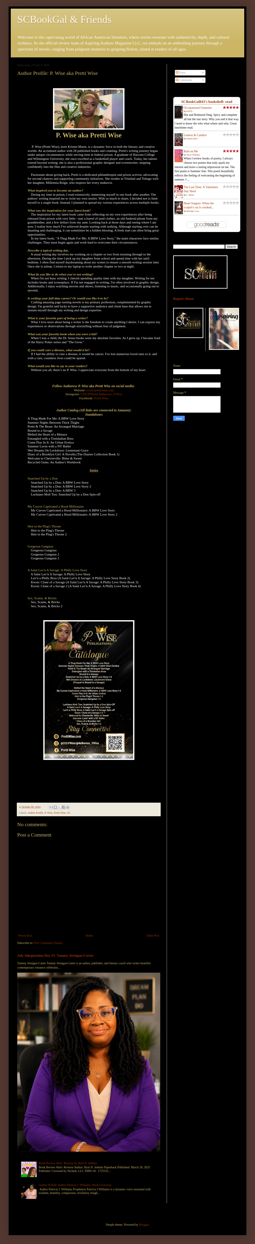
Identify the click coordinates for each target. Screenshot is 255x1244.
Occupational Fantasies (198, 107)
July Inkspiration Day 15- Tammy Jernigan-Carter (55, 955)
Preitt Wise (101, 398)
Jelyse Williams (193, 155)
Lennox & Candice (195, 135)
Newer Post (25, 935)
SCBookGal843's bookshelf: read (206, 102)
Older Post (152, 935)
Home (89, 935)
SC (68, 812)
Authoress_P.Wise (110, 394)
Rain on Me (191, 151)
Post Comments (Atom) (48, 943)
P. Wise (49, 812)
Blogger (143, 1224)
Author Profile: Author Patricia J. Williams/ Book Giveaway (75, 1185)
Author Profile (35, 812)
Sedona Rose (192, 138)
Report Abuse (183, 299)
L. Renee (190, 195)
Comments (184, 80)
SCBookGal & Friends (64, 19)
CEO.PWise (89, 394)
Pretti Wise (60, 812)
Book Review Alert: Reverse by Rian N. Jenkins (68, 1163)
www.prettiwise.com (100, 390)
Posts (180, 72)
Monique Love (193, 211)
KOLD (190, 111)
